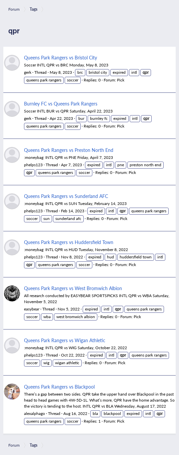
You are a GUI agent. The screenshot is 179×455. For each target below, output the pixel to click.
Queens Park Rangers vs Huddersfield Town (68, 242)
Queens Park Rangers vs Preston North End (68, 150)
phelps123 (33, 165)
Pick (120, 80)
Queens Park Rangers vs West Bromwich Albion (73, 288)
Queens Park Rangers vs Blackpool (59, 386)
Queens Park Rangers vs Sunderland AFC (66, 196)
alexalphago (34, 413)
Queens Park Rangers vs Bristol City (60, 57)
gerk (27, 72)
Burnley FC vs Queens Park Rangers (60, 103)
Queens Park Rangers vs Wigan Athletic (64, 340)
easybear (31, 309)
